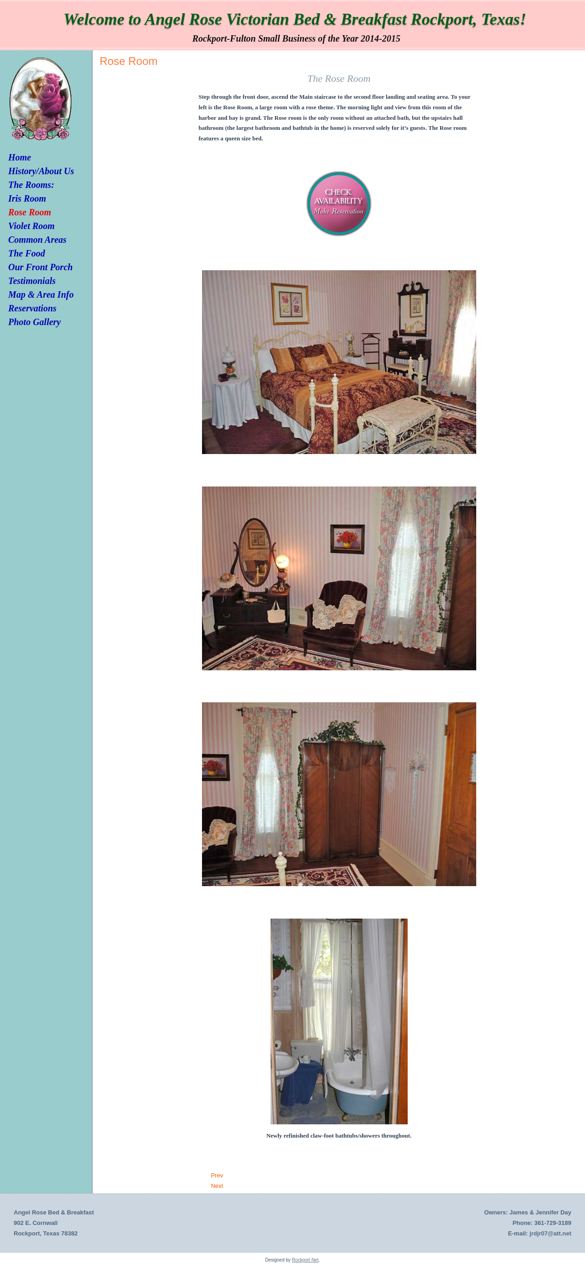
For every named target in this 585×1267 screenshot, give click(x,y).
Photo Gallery (34, 322)
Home (19, 157)
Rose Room (29, 212)
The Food (26, 253)
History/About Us (41, 171)
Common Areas (37, 240)
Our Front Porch (40, 267)
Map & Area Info (41, 294)
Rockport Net (305, 1259)
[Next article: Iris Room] (217, 1185)
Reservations (32, 308)
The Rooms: (31, 185)
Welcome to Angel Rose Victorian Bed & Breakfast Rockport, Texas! (295, 19)
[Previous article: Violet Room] (217, 1175)
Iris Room (27, 198)
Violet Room (31, 226)
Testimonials (32, 281)
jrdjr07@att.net (550, 1233)
